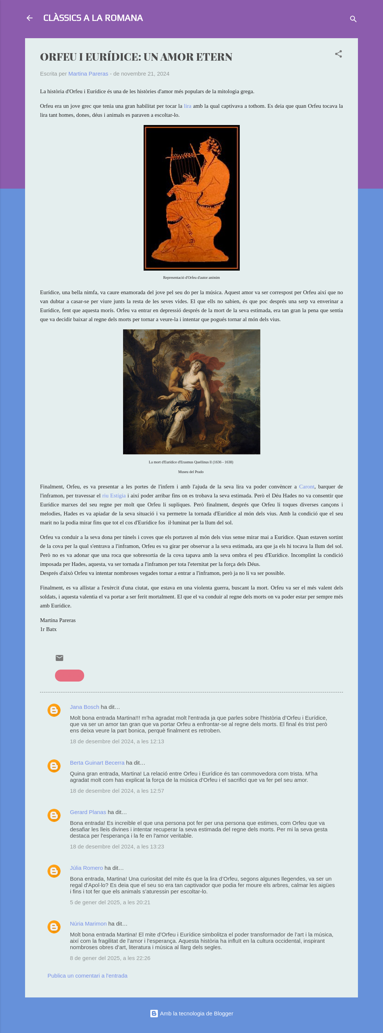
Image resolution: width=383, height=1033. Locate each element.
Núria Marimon (88, 923)
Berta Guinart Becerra (97, 762)
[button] (338, 55)
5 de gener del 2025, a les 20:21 (110, 902)
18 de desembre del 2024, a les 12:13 (117, 741)
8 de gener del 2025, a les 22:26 (110, 958)
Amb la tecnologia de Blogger (191, 1013)
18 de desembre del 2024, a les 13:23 (117, 846)
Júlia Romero (86, 868)
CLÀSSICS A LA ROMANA (93, 18)
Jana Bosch (84, 707)
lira (188, 106)
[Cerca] (353, 20)
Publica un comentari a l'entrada (88, 975)
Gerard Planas (88, 812)
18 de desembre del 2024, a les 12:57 (117, 790)
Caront (307, 487)
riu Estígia (114, 496)
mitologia (69, 675)
